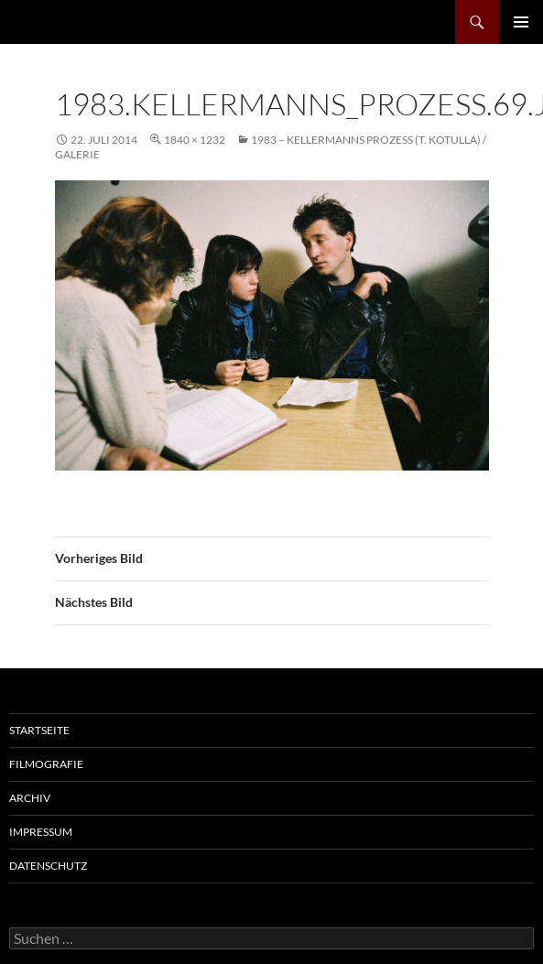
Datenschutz (48, 865)
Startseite (39, 730)
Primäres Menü (521, 22)
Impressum (40, 832)
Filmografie (46, 764)
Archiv (29, 798)
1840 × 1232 (194, 139)
